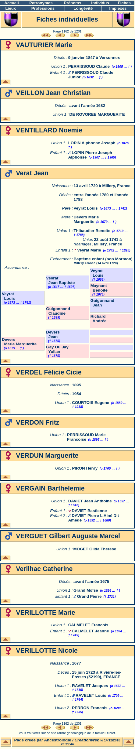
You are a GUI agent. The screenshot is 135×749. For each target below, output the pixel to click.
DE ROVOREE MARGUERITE (97, 114)
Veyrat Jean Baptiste (60, 280)
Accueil (11, 3)
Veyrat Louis (85, 208)
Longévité (83, 8)
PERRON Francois (89, 708)
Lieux (10, 8)
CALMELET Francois (88, 625)
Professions (43, 8)
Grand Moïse (85, 590)
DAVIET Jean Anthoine (90, 501)
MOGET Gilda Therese (94, 549)
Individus (100, 3)
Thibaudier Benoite (91, 230)
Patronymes (40, 3)
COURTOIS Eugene (90, 402)
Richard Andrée (99, 318)
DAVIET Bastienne (89, 510)
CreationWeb (86, 740)
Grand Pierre (89, 596)
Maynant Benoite (99, 287)
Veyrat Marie (89, 250)
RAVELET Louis (91, 695)
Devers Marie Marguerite (86, 219)
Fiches (124, 3)
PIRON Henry (85, 468)
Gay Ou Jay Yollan (57, 349)
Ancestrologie (57, 740)
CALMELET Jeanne (90, 631)
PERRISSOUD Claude (89, 66)
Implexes (117, 8)
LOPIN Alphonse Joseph (91, 143)
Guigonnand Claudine (58, 311)
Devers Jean (52, 334)
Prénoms (72, 3)
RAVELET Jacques (90, 685)
